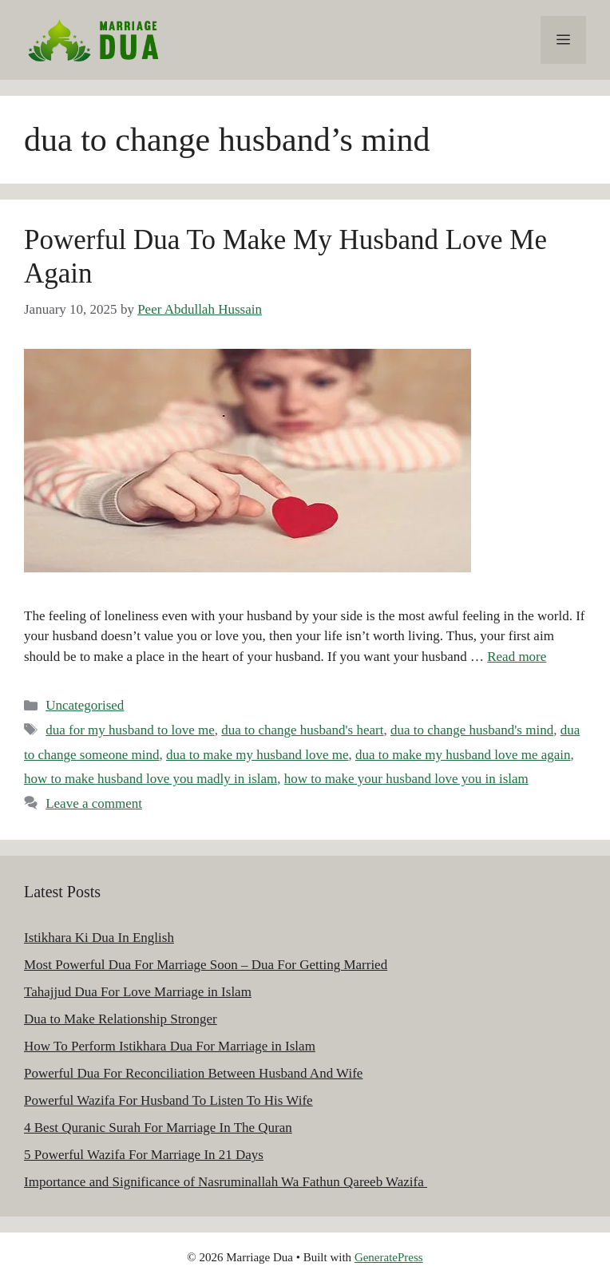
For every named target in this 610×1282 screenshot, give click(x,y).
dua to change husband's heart (302, 730)
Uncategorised (85, 705)
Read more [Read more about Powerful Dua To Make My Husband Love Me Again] (516, 656)
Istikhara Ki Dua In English (99, 937)
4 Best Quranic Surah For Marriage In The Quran (158, 1127)
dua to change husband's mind (471, 730)
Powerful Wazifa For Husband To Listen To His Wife (168, 1100)
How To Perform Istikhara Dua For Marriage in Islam (169, 1046)
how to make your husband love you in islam (406, 778)
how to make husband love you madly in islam (150, 778)
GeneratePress (389, 1257)
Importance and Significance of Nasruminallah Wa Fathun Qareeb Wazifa (225, 1181)
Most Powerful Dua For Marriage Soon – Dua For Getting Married (205, 964)
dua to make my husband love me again (463, 754)
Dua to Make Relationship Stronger (120, 1019)
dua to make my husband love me (257, 754)
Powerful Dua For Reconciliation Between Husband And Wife (193, 1073)
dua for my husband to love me (130, 730)
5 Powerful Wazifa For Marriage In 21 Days (143, 1154)
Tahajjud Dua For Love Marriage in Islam (138, 991)
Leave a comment (94, 803)
